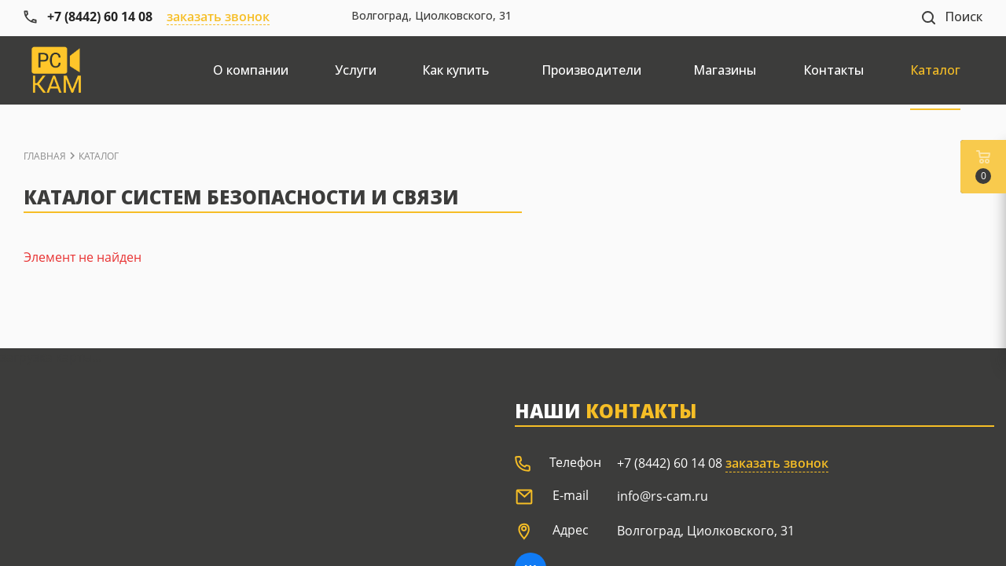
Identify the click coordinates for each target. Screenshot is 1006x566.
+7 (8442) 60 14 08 (669, 463)
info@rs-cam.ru (662, 496)
